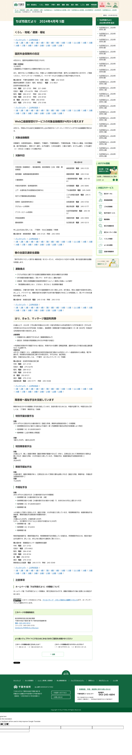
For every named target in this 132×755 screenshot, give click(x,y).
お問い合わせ (58, 697)
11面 (69, 42)
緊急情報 (102, 6)
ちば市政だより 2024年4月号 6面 (107, 58)
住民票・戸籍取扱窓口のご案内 (107, 176)
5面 (37, 42)
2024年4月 (98, 10)
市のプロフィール (103, 680)
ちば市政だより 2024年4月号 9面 (107, 76)
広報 (41, 10)
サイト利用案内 (29, 680)
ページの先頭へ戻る (66, 674)
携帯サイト (91, 680)
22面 (54, 45)
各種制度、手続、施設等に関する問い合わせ (95, 689)
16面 (17, 45)
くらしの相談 (108, 238)
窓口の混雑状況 (109, 226)
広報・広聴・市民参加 (32, 10)
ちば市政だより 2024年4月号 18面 (107, 125)
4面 (32, 42)
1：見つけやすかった (63, 647)
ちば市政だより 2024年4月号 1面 (107, 28)
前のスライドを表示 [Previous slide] (114, 180)
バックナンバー (20, 40)
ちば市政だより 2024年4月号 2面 (107, 34)
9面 (57, 42)
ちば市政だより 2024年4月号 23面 (107, 155)
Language (108, 6)
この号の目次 (33, 40)
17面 (23, 45)
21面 (48, 45)
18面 (29, 45)
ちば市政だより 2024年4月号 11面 (107, 88)
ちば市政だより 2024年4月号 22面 (107, 149)
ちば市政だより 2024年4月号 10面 (107, 82)
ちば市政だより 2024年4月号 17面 (107, 119)
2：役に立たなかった (36, 647)
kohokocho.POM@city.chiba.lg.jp (27, 628)
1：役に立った (21, 647)
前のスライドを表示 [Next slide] (117, 180)
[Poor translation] (6, 724)
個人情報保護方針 (62, 680)
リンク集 (115, 680)
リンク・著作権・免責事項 (45, 680)
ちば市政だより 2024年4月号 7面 (107, 64)
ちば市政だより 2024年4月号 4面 (107, 46)
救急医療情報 (108, 200)
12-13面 (76, 42)
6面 (42, 42)
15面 (90, 42)
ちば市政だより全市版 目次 (62, 10)
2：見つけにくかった (79, 647)
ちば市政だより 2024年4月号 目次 (106, 21)
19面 (36, 45)
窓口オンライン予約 (110, 232)
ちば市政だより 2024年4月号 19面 (107, 131)
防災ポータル (108, 193)
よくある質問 (108, 245)
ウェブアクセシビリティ (77, 680)
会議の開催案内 (109, 251)
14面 (84, 42)
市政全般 (22, 10)
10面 (63, 42)
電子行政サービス (109, 213)
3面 (27, 42)
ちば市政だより (48, 10)
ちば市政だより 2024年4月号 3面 (107, 40)
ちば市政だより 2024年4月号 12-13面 (107, 94)
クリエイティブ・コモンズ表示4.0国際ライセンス (60, 600)
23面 (60, 45)
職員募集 (107, 219)
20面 (42, 45)
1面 (16, 42)
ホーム (16, 10)
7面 (47, 42)
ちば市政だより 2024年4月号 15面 (107, 106)
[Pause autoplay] (99, 180)
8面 (52, 42)
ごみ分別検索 (108, 206)
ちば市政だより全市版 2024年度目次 (82, 10)
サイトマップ (17, 680)
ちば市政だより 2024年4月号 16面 (107, 113)
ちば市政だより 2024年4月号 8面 (107, 70)
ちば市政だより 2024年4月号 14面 (107, 100)
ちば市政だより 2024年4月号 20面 (107, 137)
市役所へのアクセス (60, 692)
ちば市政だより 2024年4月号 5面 (107, 52)
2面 (22, 42)
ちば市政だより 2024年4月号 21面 (107, 143)
